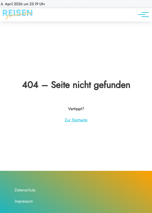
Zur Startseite (76, 120)
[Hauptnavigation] (141, 14)
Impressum (24, 201)
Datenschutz (25, 190)
